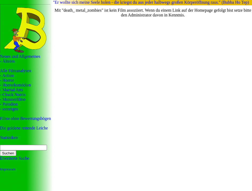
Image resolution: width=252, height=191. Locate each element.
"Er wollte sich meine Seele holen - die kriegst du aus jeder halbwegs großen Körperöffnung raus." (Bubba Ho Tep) (151, 2)
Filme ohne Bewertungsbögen (25, 118)
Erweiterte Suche (14, 158)
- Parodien (8, 104)
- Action (7, 75)
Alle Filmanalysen (15, 70)
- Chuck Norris (12, 94)
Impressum (8, 169)
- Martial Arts (11, 90)
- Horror (7, 80)
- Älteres (7, 61)
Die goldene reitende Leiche (24, 128)
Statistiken (9, 137)
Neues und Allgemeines (20, 56)
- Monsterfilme (12, 99)
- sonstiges (9, 109)
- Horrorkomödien (15, 85)
